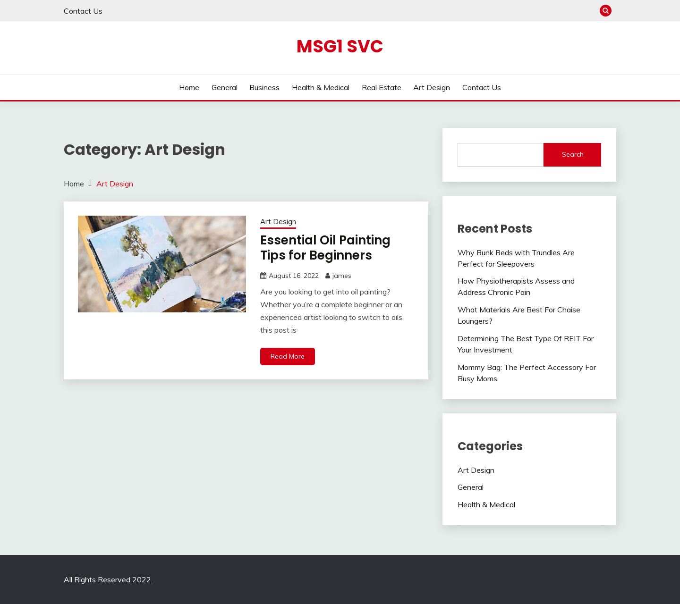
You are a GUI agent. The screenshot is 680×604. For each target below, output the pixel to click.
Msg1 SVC (340, 46)
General (225, 87)
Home (189, 87)
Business (264, 87)
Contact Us (83, 11)
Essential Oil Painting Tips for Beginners (325, 248)
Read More (288, 356)
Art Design (431, 87)
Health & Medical (320, 87)
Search (573, 154)
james (341, 275)
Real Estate (381, 87)
